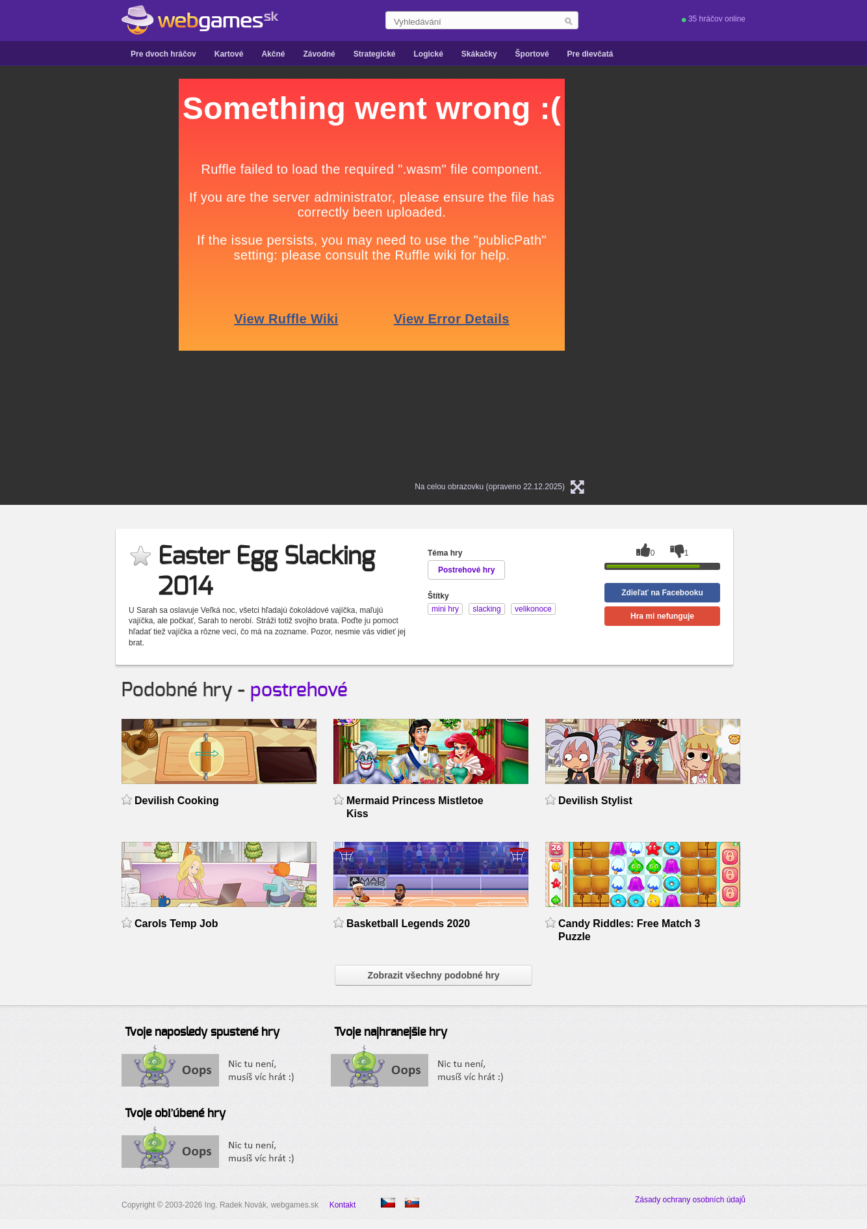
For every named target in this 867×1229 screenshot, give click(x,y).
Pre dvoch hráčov (163, 54)
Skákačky (479, 54)
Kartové (229, 54)
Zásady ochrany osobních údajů (690, 1199)
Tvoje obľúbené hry (175, 1114)
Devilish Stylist (595, 800)
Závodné (319, 54)
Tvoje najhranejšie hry (390, 1032)
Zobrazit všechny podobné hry (433, 975)
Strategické (375, 54)
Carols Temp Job (176, 923)
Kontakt (343, 1204)
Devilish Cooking (177, 800)
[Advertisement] (58, 274)
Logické (428, 54)
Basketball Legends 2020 (408, 923)
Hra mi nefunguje (662, 616)
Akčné (273, 54)
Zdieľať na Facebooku (662, 592)
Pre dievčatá (590, 54)
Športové (532, 54)
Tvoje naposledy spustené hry (202, 1032)
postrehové (299, 690)
